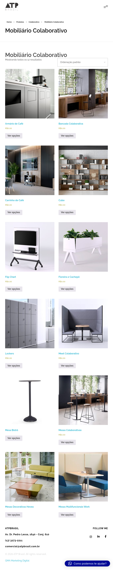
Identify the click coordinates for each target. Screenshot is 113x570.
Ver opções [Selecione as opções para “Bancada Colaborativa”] (67, 135)
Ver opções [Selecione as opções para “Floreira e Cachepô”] (67, 289)
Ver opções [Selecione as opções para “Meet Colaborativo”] (67, 365)
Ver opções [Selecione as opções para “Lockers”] (14, 365)
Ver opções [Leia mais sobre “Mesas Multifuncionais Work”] (67, 514)
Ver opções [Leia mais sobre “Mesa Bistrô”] (14, 438)
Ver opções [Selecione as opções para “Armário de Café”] (14, 135)
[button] (87, 563)
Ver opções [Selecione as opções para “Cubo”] (67, 212)
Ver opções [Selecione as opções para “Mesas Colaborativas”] (67, 442)
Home (9, 22)
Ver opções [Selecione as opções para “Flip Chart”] (14, 289)
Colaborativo (34, 22)
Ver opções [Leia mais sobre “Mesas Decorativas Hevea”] (14, 514)
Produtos (20, 22)
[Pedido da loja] (82, 62)
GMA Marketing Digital (17, 560)
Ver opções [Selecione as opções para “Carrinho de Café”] (14, 212)
